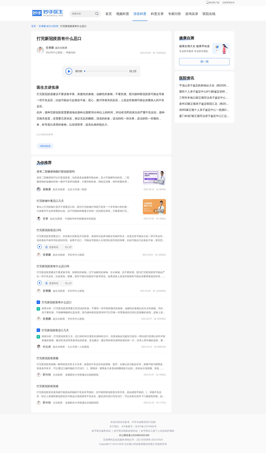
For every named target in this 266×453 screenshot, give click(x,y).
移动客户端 (213, 2)
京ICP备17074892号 (146, 426)
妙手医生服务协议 (101, 430)
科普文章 (157, 14)
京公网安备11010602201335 (134, 435)
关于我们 (114, 426)
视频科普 (122, 14)
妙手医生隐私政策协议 (126, 430)
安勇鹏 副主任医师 (48, 26)
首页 (108, 14)
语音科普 (140, 14)
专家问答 (174, 14)
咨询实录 (191, 14)
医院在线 (209, 14)
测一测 (204, 61)
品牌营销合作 (229, 2)
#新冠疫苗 (45, 146)
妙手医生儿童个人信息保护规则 (157, 430)
